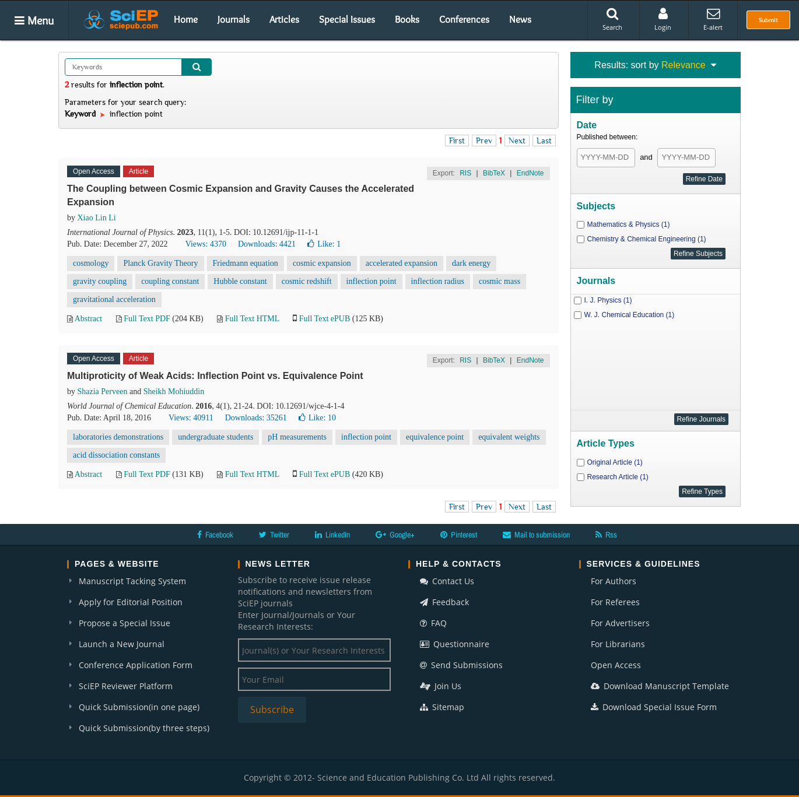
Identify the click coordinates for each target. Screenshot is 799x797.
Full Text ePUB (324, 318)
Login (662, 19)
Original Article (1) (615, 462)
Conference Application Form (135, 664)
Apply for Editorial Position (131, 602)
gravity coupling (100, 281)
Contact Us (447, 581)
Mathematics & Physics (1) (628, 224)
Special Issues (347, 19)
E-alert (713, 19)
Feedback (444, 602)
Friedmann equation (245, 263)
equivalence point (435, 437)
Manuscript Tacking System (132, 581)
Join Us (440, 685)
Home (186, 19)
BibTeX (494, 173)
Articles (284, 19)
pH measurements (297, 437)
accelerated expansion (401, 263)
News (520, 19)
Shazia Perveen (103, 391)
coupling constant (170, 281)
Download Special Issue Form (654, 706)
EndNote (530, 173)
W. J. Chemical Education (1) (629, 315)
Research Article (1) (618, 477)
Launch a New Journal (121, 643)
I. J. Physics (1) (608, 300)
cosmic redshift (307, 281)
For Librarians (618, 643)
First (457, 140)
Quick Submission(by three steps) (144, 727)
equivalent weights (508, 437)
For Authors (613, 581)
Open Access (616, 664)
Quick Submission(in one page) (139, 706)
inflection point (371, 281)
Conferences (464, 19)
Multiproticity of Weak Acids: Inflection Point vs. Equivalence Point (215, 376)
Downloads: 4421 (267, 244)
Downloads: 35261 (256, 417)
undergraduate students (215, 437)
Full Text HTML (252, 318)
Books (407, 19)
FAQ (433, 623)
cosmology (90, 263)
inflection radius (437, 281)
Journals (234, 19)
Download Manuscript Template (660, 685)
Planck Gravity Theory (160, 263)
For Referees (615, 602)
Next (517, 140)
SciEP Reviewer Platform (126, 685)
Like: (324, 244)
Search (612, 19)
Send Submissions (461, 664)
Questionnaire (454, 643)
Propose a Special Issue (124, 623)
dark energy (471, 263)
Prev (484, 140)
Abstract (88, 318)
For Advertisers (620, 623)
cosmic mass (499, 281)
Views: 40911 (191, 417)
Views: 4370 (205, 244)
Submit (768, 20)
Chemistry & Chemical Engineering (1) (646, 239)
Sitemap (442, 706)
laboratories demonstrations (118, 437)
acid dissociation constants (116, 455)
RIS (465, 173)
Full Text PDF (147, 318)
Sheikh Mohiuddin (174, 391)
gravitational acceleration (114, 299)
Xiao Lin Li (97, 217)
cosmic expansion (322, 263)
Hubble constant (240, 281)
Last (544, 140)
